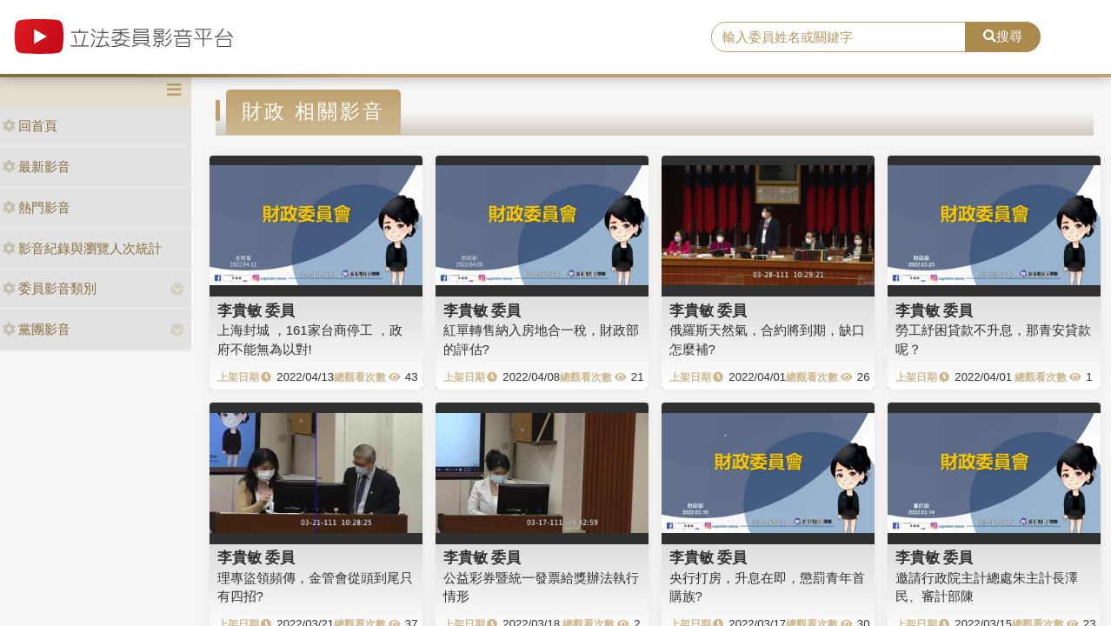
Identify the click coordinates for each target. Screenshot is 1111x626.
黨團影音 (36, 329)
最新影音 (36, 166)
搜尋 (1002, 36)
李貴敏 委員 (256, 310)
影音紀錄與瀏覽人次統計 (82, 248)
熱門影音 (36, 207)
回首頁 (30, 125)
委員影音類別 (49, 288)
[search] (838, 37)
